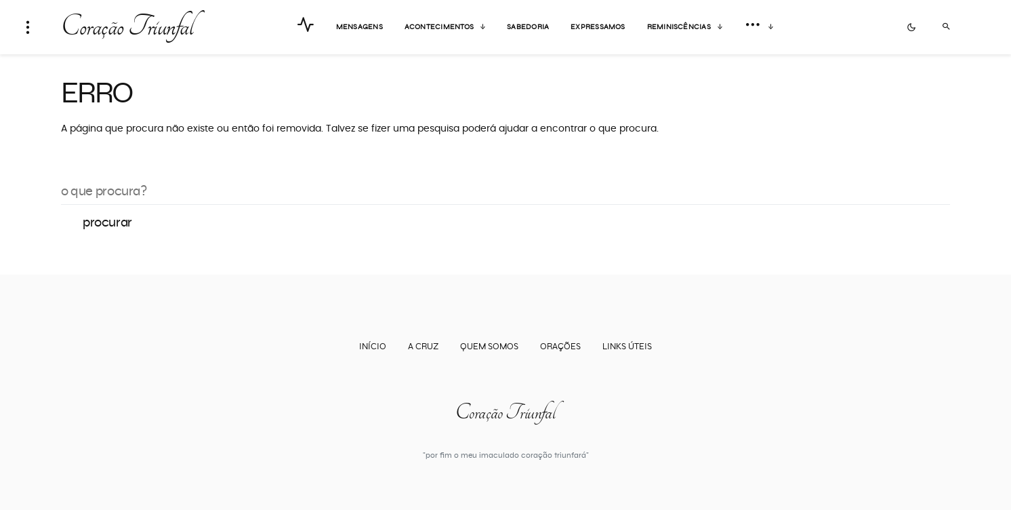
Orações (560, 346)
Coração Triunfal (126, 27)
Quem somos (489, 346)
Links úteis (627, 346)
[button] (28, 27)
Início (372, 346)
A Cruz (423, 346)
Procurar (107, 222)
